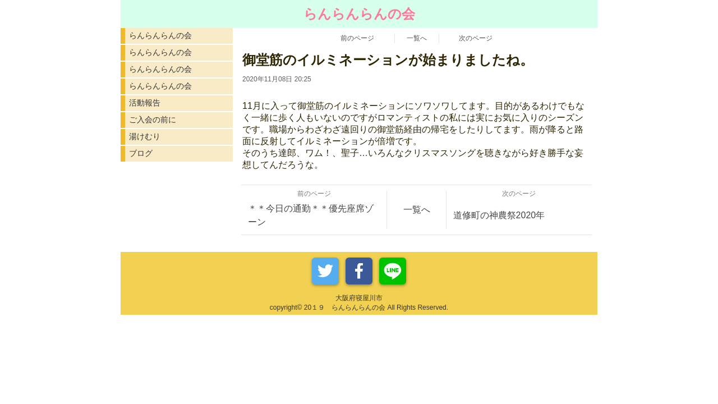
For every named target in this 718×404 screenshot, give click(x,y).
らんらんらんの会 (160, 35)
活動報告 (144, 102)
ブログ (141, 153)
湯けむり (144, 136)
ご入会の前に (152, 119)
